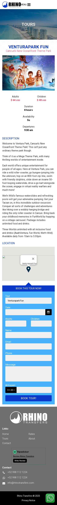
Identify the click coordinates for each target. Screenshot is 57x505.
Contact (6, 443)
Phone (8, 353)
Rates (32, 434)
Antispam (10, 385)
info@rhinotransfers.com (21, 482)
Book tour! (28, 398)
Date (7, 307)
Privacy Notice (28, 500)
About (32, 438)
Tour (7, 296)
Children (35, 318)
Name (8, 330)
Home (5, 434)
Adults (8, 318)
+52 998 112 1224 (17, 477)
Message (10, 364)
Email (8, 341)
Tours (5, 438)
